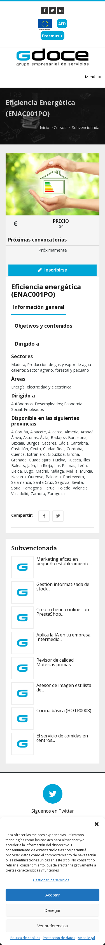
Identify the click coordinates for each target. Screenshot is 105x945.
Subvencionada (85, 127)
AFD (62, 23)
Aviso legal (86, 937)
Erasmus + (52, 35)
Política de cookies (25, 937)
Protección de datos (59, 937)
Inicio (44, 127)
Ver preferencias (52, 925)
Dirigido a (27, 343)
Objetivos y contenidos (43, 325)
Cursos (60, 127)
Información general (38, 306)
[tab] (39, 307)
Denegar (53, 910)
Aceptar (52, 895)
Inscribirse (52, 270)
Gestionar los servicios (51, 880)
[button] (96, 824)
